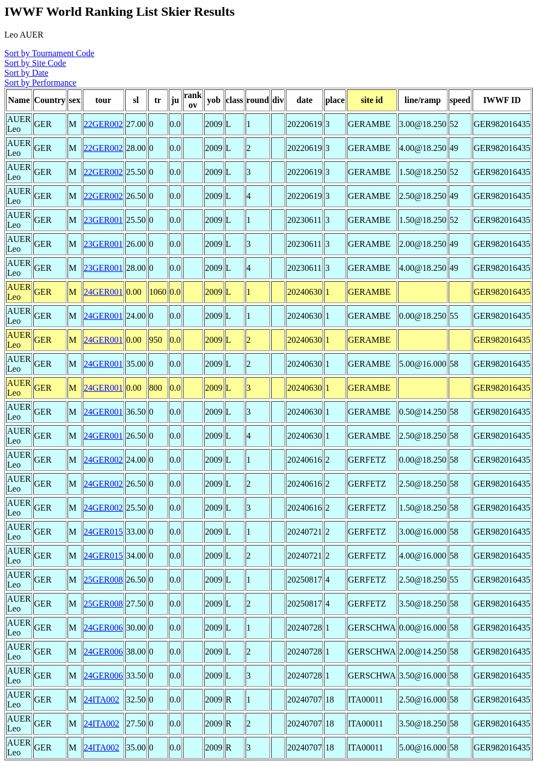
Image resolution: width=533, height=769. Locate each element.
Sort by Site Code (35, 63)
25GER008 (103, 579)
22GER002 (103, 124)
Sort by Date (26, 72)
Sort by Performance (40, 82)
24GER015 (103, 531)
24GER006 (103, 627)
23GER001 (103, 220)
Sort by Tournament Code (49, 53)
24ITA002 (101, 699)
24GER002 (103, 459)
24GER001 (103, 291)
